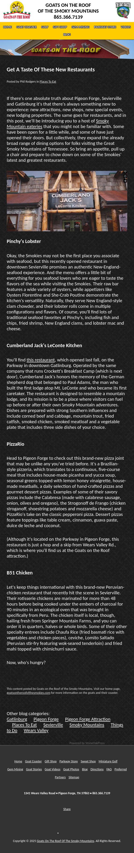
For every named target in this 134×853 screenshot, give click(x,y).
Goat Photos (71, 769)
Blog (85, 769)
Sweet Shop (88, 761)
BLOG (67, 35)
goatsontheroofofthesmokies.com (28, 693)
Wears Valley (36, 730)
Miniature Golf (108, 761)
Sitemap (74, 777)
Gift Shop (51, 761)
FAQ (109, 769)
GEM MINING (80, 27)
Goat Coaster (33, 761)
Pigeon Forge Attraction (87, 719)
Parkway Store (68, 761)
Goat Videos (52, 769)
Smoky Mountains (86, 725)
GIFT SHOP (60, 27)
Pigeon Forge (46, 719)
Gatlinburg (17, 719)
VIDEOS (126, 27)
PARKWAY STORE (105, 27)
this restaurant (41, 360)
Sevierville (53, 725)
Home (18, 761)
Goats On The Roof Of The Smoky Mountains (65, 841)
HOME (7, 27)
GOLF (44, 27)
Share (67, 809)
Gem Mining (15, 769)
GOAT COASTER (26, 27)
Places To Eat (48, 82)
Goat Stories (34, 769)
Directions (97, 769)
